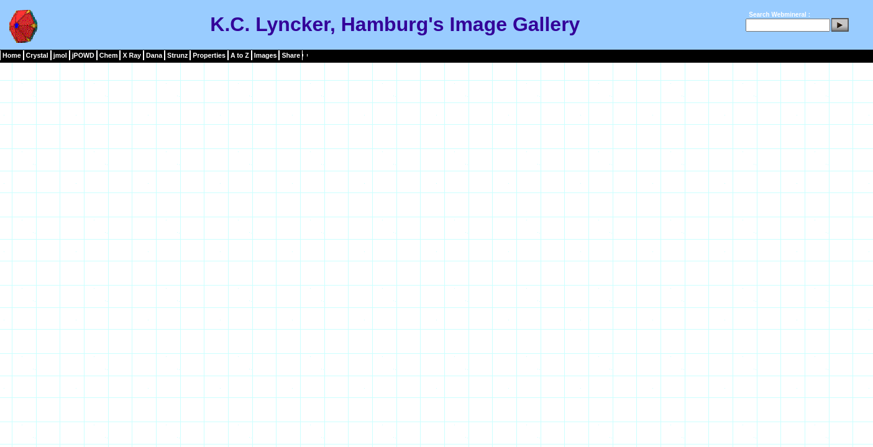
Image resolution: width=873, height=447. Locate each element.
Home (11, 55)
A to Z (240, 55)
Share (290, 55)
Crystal (37, 55)
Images (265, 55)
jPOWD (83, 55)
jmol (60, 55)
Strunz (177, 55)
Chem (108, 55)
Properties (209, 55)
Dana (154, 55)
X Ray (131, 55)
